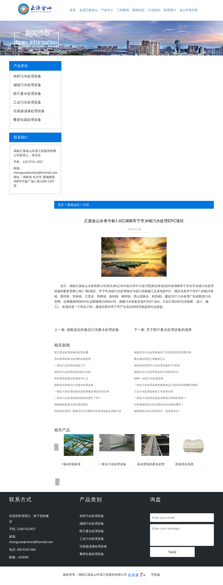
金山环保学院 (188, 10)
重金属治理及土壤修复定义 (149, 358)
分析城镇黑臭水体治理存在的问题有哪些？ (159, 404)
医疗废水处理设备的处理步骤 (71, 352)
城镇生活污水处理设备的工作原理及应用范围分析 (162, 352)
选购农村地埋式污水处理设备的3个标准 (157, 365)
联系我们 (170, 10)
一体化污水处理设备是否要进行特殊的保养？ (160, 398)
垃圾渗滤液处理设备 (29, 111)
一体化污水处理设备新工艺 (70, 365)
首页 (73, 10)
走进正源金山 (88, 10)
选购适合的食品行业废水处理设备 (93, 330)
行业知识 (154, 10)
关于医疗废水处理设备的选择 (169, 330)
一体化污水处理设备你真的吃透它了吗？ (77, 398)
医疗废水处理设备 (27, 93)
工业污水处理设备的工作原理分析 (153, 391)
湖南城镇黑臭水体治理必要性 (71, 404)
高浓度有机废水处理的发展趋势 (72, 358)
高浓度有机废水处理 (150, 464)
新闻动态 (138, 10)
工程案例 (123, 10)
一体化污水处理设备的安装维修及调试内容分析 (81, 391)
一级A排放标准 (70, 464)
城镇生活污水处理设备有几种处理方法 (156, 371)
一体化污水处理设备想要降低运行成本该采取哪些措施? (166, 385)
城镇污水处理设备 (27, 85)
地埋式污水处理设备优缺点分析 (72, 371)
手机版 (155, 574)
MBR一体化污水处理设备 (148, 378)
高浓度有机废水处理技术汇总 (71, 378)
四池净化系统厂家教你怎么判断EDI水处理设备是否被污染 (87, 411)
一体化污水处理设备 (112, 464)
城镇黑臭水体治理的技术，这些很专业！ (157, 411)
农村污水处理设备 (27, 76)
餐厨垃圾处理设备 (27, 120)
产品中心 (107, 10)
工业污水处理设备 (27, 102)
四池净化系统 (184, 464)
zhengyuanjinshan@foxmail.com (31, 542)
